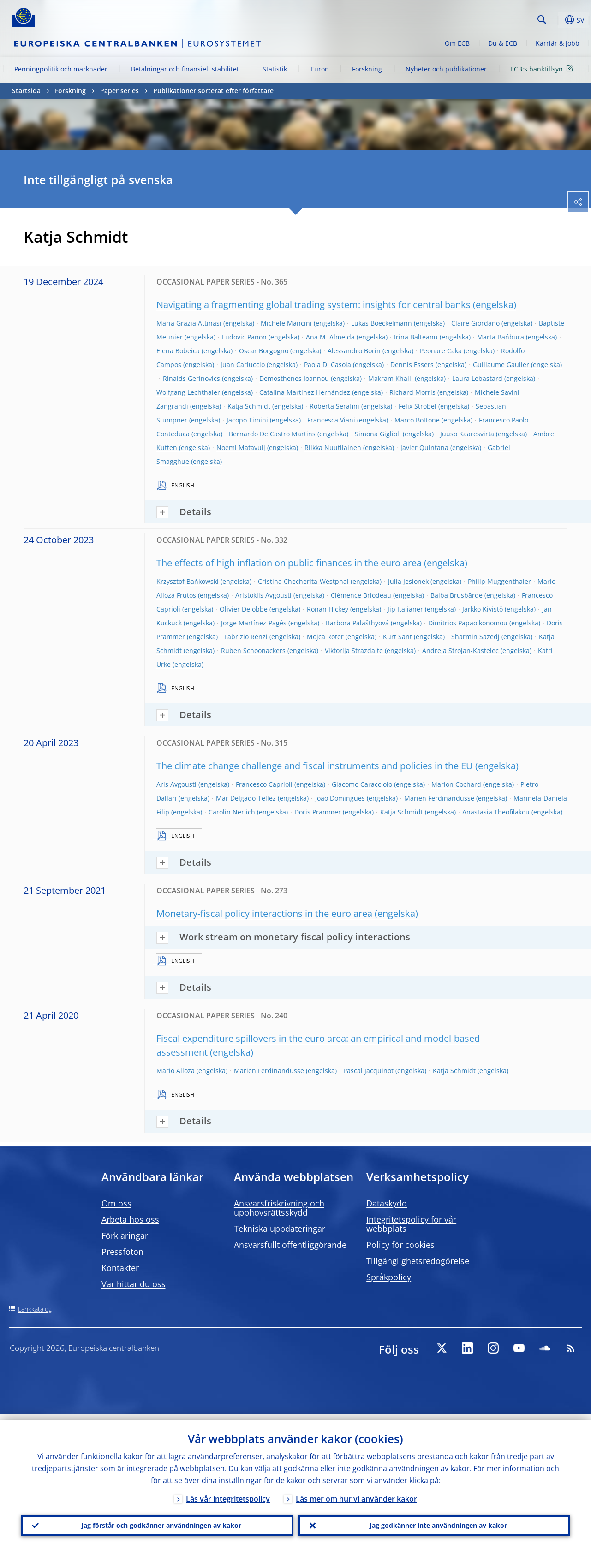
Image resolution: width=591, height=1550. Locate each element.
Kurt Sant (397, 636)
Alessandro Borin (354, 350)
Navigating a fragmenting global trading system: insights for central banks (313, 304)
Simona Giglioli (378, 433)
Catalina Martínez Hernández (304, 392)
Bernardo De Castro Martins (272, 433)
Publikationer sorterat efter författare (213, 90)
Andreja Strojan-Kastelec (460, 650)
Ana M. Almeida (330, 337)
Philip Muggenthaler (499, 581)
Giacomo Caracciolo (362, 784)
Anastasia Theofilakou (496, 812)
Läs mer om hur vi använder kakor (356, 1493)
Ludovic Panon (244, 337)
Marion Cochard (456, 784)
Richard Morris (412, 392)
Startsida (26, 90)
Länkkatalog (35, 1309)
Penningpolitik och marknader (60, 69)
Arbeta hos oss (130, 1219)
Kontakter (120, 1267)
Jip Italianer (405, 609)
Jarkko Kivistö (482, 609)
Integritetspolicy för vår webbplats (411, 1224)
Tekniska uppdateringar (279, 1228)
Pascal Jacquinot (368, 1070)
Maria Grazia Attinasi (188, 323)
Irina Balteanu (416, 337)
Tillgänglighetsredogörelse (417, 1260)
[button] (556, 20)
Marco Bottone (417, 420)
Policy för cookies (400, 1244)
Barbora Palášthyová (357, 622)
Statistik (275, 69)
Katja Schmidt (248, 406)
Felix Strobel (417, 406)
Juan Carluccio (243, 364)
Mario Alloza (175, 1070)
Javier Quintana (424, 447)
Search (541, 20)
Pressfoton (122, 1251)
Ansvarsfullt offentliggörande (290, 1244)
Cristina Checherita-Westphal (303, 581)
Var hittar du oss (133, 1283)
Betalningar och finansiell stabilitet (185, 69)
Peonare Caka (441, 350)
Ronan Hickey (327, 609)
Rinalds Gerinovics (191, 378)
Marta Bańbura (500, 337)
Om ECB (457, 43)
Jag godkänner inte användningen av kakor (434, 1523)
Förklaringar (124, 1235)
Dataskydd (386, 1203)
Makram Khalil (390, 378)
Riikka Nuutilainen (332, 447)
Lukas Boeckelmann (381, 323)
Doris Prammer (317, 812)
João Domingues (340, 798)
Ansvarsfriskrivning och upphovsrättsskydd (279, 1208)
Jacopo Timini (247, 420)
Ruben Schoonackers (253, 650)
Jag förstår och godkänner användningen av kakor (157, 1523)
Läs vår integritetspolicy (228, 1493)
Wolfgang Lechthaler (188, 392)
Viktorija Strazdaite (354, 650)
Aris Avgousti (176, 784)
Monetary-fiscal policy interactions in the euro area (264, 913)
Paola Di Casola (327, 364)
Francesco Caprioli (264, 784)
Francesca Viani (331, 420)
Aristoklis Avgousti (263, 595)
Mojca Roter (325, 636)
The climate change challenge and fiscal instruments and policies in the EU (314, 766)
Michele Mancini (286, 323)
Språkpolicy (388, 1277)
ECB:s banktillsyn (543, 68)
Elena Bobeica (178, 350)
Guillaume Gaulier (501, 364)
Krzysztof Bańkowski (187, 581)
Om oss (116, 1203)
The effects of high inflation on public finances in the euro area (289, 563)
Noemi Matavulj (240, 447)
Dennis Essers (412, 364)
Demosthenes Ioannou (294, 378)
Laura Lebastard (477, 378)
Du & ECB (502, 43)
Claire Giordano (475, 323)
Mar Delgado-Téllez (246, 798)
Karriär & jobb (557, 43)
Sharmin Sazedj (475, 636)
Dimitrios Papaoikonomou (467, 622)
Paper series (119, 90)
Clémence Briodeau (361, 595)
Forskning (367, 69)
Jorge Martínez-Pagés (254, 622)
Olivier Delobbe (244, 609)
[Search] (488, 18)
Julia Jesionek (408, 581)
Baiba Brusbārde (456, 595)
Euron (319, 69)
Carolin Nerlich (232, 812)
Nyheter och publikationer (446, 69)
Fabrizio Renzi (246, 636)
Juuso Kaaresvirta (467, 433)
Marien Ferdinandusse (439, 798)
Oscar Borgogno (263, 350)
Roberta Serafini (334, 406)
